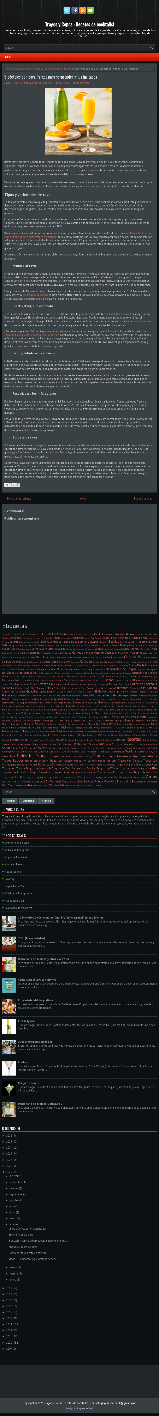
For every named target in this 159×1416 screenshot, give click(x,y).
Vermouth (27, 781)
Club (92, 657)
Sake (119, 744)
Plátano (145, 735)
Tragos (67, 68)
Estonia (145, 680)
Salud (6, 748)
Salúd (14, 748)
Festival (82, 684)
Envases (91, 680)
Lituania (27, 720)
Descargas (8, 672)
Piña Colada (87, 735)
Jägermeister (8, 702)
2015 (10, 634)
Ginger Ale (8, 691)
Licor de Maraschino (96, 713)
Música (153, 727)
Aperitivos (77, 638)
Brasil (132, 645)
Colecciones (34, 661)
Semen (67, 748)
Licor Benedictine (101, 706)
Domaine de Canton (75, 676)
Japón (24, 702)
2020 (9, 1172)
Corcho (96, 661)
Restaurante (81, 744)
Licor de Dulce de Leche (103, 709)
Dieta (5, 676)
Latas (27, 706)
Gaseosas (106, 688)
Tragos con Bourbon (36, 760)
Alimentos (131, 634)
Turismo (82, 777)
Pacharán (140, 731)
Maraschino (8, 724)
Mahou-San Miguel (83, 720)
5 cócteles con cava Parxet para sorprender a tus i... (39, 1240)
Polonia (5, 739)
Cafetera (52, 648)
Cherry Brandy (131, 652)
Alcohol (98, 634)
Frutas (40, 688)
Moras (117, 727)
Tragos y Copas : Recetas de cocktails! (79, 24)
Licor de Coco (86, 709)
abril (12, 1224)
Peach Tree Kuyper (27, 735)
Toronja (80, 756)
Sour (22, 751)
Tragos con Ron (146, 764)
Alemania (120, 634)
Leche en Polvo (83, 706)
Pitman (114, 735)
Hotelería (152, 695)
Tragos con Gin (46, 764)
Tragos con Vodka (83, 768)
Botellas (95, 645)
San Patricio (25, 748)
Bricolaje (153, 645)
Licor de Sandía (9, 717)
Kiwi (151, 702)
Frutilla (49, 688)
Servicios (75, 748)
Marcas (19, 724)
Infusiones (68, 699)
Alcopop (107, 634)
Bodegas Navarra (53, 645)
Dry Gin (101, 676)
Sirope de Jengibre (116, 748)
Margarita (29, 724)
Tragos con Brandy (60, 760)
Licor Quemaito (62, 717)
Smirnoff (146, 748)
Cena (51, 652)
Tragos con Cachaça (85, 760)
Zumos (97, 785)
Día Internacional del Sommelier (106, 672)
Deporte (153, 669)
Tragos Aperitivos (144, 756)
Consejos (86, 661)
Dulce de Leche (113, 676)
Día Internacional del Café (78, 672)
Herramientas (10, 695)
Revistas (93, 744)
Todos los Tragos (52, 68)
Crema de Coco (41, 665)
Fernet (65, 684)
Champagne (112, 652)
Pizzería (129, 735)
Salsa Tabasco (129, 744)
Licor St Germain (79, 717)
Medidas (129, 724)
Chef (121, 652)
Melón (137, 724)
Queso (113, 739)
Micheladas (34, 727)
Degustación (143, 669)
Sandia (51, 748)
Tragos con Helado (64, 764)
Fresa (14, 688)
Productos (60, 739)
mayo (13, 1218)
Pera (45, 735)
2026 (9, 1135)
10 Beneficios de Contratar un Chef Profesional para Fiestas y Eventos (60, 917)
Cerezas (58, 652)
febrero (14, 1273)
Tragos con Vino (61, 768)
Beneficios (144, 641)
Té (98, 751)
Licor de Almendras (121, 706)
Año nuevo (66, 637)
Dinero (23, 676)
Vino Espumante (135, 781)
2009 (9, 1348)
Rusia (108, 744)
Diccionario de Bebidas (144, 672)
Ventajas (17, 781)
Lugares (36, 720)
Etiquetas (24, 684)
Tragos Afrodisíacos (119, 756)
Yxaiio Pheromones (84, 785)
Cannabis (135, 648)
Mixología (78, 727)
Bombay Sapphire (71, 645)
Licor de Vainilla (25, 717)
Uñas (90, 777)
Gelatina (136, 688)
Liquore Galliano (11, 720)
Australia (152, 637)
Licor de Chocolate (68, 709)
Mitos (69, 727)
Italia (140, 699)
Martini (83, 724)
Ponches (24, 739)
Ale (112, 634)
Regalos (37, 744)
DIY (63, 676)
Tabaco (93, 751)
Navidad (26, 731)
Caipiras (62, 648)
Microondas (46, 727)
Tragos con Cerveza (130, 760)
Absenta (71, 634)
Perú (50, 735)
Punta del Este (101, 739)
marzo (13, 1267)
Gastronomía (122, 688)
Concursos (75, 661)
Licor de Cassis (48, 709)
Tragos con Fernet (27, 764)
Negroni (35, 731)
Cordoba (103, 661)
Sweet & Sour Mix (80, 751)
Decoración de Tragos (121, 669)
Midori (56, 727)
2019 (9, 1288)
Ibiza (30, 699)
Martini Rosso (108, 724)
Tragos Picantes (125, 772)
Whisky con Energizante (18, 893)
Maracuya (152, 720)
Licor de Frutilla (143, 709)
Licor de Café (32, 709)
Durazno (133, 676)
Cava (17, 68)
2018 (27, 634)
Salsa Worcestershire (147, 744)
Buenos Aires (9, 648)
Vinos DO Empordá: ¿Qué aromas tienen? (32, 1259)
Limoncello (152, 717)
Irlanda (133, 699)
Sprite (34, 751)
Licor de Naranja (149, 713)
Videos (98, 781)
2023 (32, 634)
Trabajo (88, 756)
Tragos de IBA (147, 768)
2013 (9, 1324)
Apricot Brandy (110, 637)
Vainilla (118, 777)
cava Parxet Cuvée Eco (35, 294)
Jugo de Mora (114, 702)
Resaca (63, 744)
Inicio (8, 57)
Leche (49, 706)
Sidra (104, 748)
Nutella (101, 731)
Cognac (6, 662)
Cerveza (77, 652)
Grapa (60, 691)
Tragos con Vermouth (38, 768)
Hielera (45, 695)
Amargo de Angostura (32, 637)
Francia (6, 688)
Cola (26, 661)
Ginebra (152, 688)
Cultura (20, 669)
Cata (154, 648)
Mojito (96, 727)
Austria (5, 641)
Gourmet (20, 691)
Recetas (37, 68)
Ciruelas (71, 657)
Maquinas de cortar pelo (23, 1246)
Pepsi (39, 735)
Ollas (117, 731)
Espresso (118, 680)
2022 (9, 1160)
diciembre (15, 1176)
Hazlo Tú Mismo (118, 691)
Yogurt (72, 785)
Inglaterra (79, 699)
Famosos (56, 684)
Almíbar (153, 634)
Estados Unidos (132, 680)
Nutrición (110, 731)
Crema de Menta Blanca (78, 665)
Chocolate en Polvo (57, 657)
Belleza (134, 641)
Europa (33, 684)
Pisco (98, 735)
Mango (118, 720)
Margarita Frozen (14, 864)
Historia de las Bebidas (105, 695)
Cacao (28, 648)
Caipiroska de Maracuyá (18, 908)
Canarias (116, 648)
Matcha (120, 724)
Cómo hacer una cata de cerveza (28, 1253)
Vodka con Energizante (18, 850)
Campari (99, 648)
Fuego (83, 688)
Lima (132, 717)
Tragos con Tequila (13, 768)
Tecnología (105, 751)
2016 (15, 634)
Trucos (62, 777)
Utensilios (108, 777)
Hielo (51, 695)
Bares (74, 641)
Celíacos (45, 652)
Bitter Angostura (11, 645)
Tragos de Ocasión (15, 772)
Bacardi (14, 641)
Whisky (64, 785)
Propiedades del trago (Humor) (37, 1000)
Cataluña (6, 652)
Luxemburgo (47, 720)
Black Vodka (28, 645)
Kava (138, 702)
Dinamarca (14, 676)
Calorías (80, 648)
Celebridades (33, 652)
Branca (115, 645)
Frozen (32, 688)
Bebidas (113, 641)
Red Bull (147, 739)
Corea (110, 661)
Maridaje (40, 724)
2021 (9, 1166)
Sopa (16, 751)
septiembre (16, 1194)
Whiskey (54, 785)
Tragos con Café (107, 760)
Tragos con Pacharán (106, 764)
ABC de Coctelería (54, 634)
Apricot (98, 637)
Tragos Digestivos (40, 772)
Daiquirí (91, 669)
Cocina (111, 657)
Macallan (58, 720)
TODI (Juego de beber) (31, 938)
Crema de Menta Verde (101, 665)
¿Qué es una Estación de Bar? (36, 1041)
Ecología (153, 676)
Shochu (91, 748)
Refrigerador (25, 744)
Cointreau (17, 662)
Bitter (154, 641)
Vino (107, 781)
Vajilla (126, 777)
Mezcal (23, 727)
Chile (10, 657)
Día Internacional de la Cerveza (50, 672)
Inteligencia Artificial (107, 699)
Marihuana (51, 724)
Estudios (14, 684)
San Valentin (40, 748)
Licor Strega (94, 717)
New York (44, 731)
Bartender (93, 641)
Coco (145, 657)
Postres (42, 739)
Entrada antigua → (145, 498)
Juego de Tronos (65, 702)
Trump (75, 777)
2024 (38, 634)
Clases (78, 657)
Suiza (58, 751)
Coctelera (152, 657)
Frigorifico (23, 688)
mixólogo (88, 727)
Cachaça (36, 648)
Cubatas (11, 669)
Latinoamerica (38, 706)
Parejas (5, 735)
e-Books (143, 676)
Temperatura (118, 751)
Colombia (45, 661)
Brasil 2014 (142, 645)
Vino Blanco (118, 781)
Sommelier (8, 751)
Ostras (132, 731)
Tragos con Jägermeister (84, 764)
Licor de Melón (115, 713)
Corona (118, 661)
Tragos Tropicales (35, 777)
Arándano (124, 637)
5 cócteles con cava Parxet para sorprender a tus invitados (50, 77)
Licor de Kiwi (19, 713)
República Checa (50, 744)
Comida (55, 662)
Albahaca (80, 634)
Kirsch (145, 702)
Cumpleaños (30, 669)
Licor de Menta (131, 713)
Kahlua (131, 702)
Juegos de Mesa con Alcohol (90, 702)
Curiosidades (71, 669)
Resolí (70, 744)
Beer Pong (125, 641)
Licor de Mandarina (36, 713)
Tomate (54, 756)
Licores (104, 717)
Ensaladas (82, 680)
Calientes (71, 648)
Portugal (34, 739)
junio (12, 1212)
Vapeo (142, 777)
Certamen (66, 652)
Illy (41, 699)
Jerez (39, 702)
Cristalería (151, 665)
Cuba (4, 669)
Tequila (129, 751)
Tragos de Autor (128, 768)
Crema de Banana (140, 661)
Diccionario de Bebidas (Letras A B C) (40, 1104)
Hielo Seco (60, 695)
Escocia (99, 680)
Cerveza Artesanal (94, 652)
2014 (4, 634)
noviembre (16, 1182)
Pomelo (14, 739)
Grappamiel (88, 691)
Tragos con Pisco (125, 764)
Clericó (85, 657)
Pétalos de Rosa (67, 735)
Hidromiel (36, 695)
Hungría (23, 699)
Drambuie (91, 676)
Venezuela (7, 781)
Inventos (123, 699)
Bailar (37, 641)
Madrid (68, 720)
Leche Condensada (64, 706)
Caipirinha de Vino (15, 886)
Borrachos (85, 645)
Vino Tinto (8, 785)
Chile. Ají (17, 657)
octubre (14, 1188)
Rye (114, 744)
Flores (126, 684)
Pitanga (106, 735)
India (47, 699)
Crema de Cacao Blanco (24, 665)
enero (13, 1279)
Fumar (90, 688)
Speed (28, 751)
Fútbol (97, 688)
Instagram (90, 699)
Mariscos (62, 724)
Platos (153, 735)
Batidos (103, 641)
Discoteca (42, 676)
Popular (10, 800)
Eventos (44, 684)
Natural (17, 731)
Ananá (56, 638)
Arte (145, 637)
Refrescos (15, 744)
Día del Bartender (25, 672)
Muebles (125, 727)
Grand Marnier (48, 691)
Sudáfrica (42, 751)
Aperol (87, 637)
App (92, 637)
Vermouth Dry (42, 781)
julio (12, 1206)
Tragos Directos (63, 772)
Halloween (101, 691)
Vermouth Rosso (59, 781)
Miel (63, 727)
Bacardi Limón (26, 641)
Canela (125, 648)
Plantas (137, 735)
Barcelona (64, 641)
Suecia (51, 751)
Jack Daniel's (151, 699)
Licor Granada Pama (44, 717)
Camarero (89, 648)
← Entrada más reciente (17, 498)
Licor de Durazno (124, 709)
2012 (9, 1330)
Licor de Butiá (17, 709)
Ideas (36, 699)
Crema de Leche (58, 665)
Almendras (143, 634)
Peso (56, 735)
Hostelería (142, 695)
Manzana (129, 720)
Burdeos (21, 648)
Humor (14, 699)
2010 (9, 1342)
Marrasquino (73, 724)
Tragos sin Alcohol (13, 777)
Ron (102, 744)
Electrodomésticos (12, 680)
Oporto (125, 731)
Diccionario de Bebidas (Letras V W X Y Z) (43, 959)
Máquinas (140, 720)
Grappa (78, 691)
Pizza (121, 735)
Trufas (68, 777)
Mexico (6, 727)
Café (44, 648)
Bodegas (39, 645)
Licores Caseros (119, 717)
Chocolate (42, 657)
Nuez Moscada (90, 731)
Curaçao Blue (55, 669)
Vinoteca (19, 785)
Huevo (6, 699)
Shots (98, 748)
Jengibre (32, 702)
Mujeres (134, 727)
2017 (21, 634)
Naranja (7, 731)
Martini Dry (94, 724)
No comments (81, 82)
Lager (10, 706)
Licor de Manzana (56, 713)
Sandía (59, 748)
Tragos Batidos (13, 760)
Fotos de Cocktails (143, 684)
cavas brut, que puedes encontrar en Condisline (31, 335)
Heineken (133, 691)
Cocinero (119, 657)
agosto (14, 1200)
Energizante (70, 680)
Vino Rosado (151, 781)
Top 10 (72, 756)
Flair (120, 684)
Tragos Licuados (107, 772)
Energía (59, 680)
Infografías (57, 699)
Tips (12, 756)
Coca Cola (100, 657)
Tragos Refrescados (145, 772)
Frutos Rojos (60, 688)
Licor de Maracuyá (75, 713)
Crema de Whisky (120, 665)
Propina (70, 739)
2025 (9, 1141)
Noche (52, 731)
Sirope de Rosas (133, 748)
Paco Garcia (151, 731)
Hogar (125, 695)
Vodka (28, 785)
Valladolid (134, 777)
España (108, 680)
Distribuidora (54, 676)
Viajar (73, 781)
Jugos (124, 702)
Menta (153, 724)
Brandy (124, 645)
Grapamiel (69, 691)
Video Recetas (85, 781)
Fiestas (113, 684)
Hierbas (84, 695)
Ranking (120, 739)
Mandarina (108, 720)
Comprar (65, 661)
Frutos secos (74, 688)
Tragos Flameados (86, 772)
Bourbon (106, 645)
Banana (54, 641)
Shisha (83, 748)
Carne (144, 648)
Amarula (48, 637)
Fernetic (74, 684)
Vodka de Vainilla (41, 785)
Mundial (144, 727)
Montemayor (107, 727)
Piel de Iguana (13, 871)
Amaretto (15, 638)
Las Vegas (19, 706)
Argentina (136, 638)
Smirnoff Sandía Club (17, 843)
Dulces (125, 676)
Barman (82, 641)
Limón (141, 717)
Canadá (108, 648)
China (25, 657)
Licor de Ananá (139, 706)
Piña (78, 735)
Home (9, 68)
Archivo (46, 800)
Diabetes (127, 672)
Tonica (63, 756)
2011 (9, 1336)
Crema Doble (137, 665)
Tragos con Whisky (107, 768)
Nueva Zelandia (75, 731)
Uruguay (97, 777)
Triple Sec (53, 777)
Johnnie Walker (50, 702)
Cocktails (26, 68)
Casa (149, 648)
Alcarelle (89, 634)
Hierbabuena (73, 695)
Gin (143, 688)
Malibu (98, 720)
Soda (154, 748)
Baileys (45, 641)
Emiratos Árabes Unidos (34, 680)
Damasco (100, 669)
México (15, 727)
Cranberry (127, 661)
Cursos (83, 669)
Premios (50, 739)
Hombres (133, 695)
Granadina (32, 691)
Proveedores (80, 739)
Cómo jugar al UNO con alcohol (37, 979)
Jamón (18, 702)
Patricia (14, 735)
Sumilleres (66, 751)
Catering (15, 652)
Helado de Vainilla (148, 691)
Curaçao (41, 669)
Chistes (31, 657)
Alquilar (6, 637)
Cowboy (9, 879)
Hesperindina (24, 695)
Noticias (61, 731)
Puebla (90, 739)
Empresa (51, 680)
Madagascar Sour (15, 900)
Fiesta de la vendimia (97, 684)
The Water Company (143, 751)
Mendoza (144, 724)
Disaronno (32, 676)
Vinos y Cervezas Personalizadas (28, 1228)
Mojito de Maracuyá (16, 857)
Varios (151, 776)
